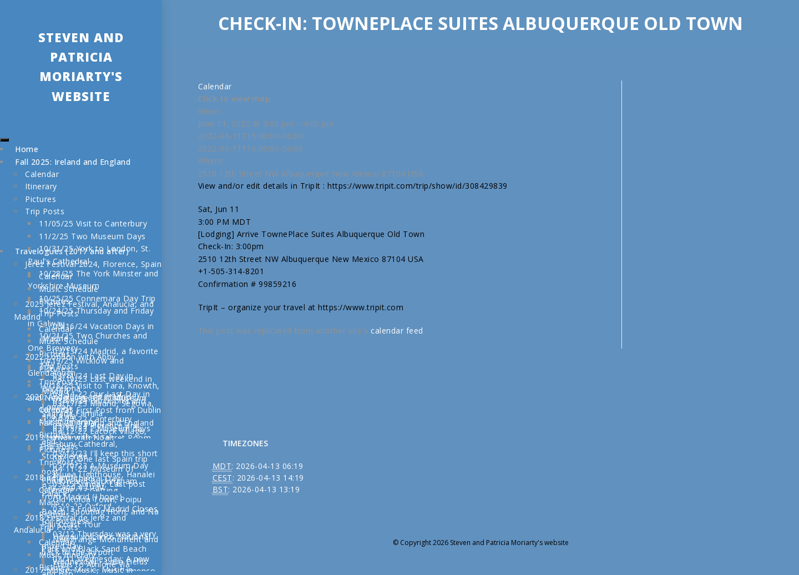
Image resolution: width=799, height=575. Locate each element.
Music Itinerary (67, 421)
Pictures (40, 199)
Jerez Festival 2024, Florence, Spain (93, 264)
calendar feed (397, 330)
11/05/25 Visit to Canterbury (93, 223)
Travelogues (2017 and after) (72, 251)
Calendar (42, 174)
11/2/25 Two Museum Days (92, 236)
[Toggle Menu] (4, 140)
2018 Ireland (49, 477)
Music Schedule (68, 289)
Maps (49, 502)
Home (26, 149)
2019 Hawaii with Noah (69, 437)
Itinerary (41, 186)
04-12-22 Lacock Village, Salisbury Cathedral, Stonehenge (94, 443)
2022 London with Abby (70, 356)
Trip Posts (44, 211)
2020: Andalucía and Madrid (78, 396)
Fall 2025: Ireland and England (72, 162)
